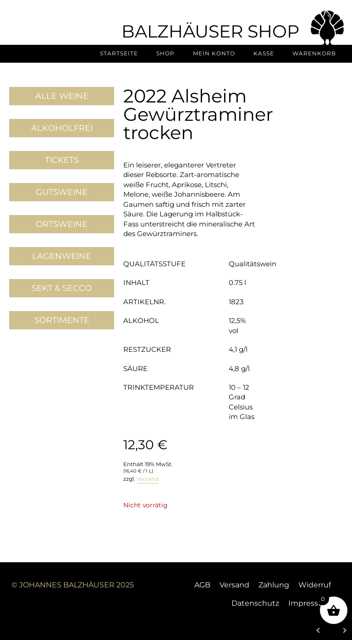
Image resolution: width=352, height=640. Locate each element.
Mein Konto (214, 53)
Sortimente (61, 320)
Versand (148, 478)
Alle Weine (61, 96)
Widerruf (314, 585)
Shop (165, 53)
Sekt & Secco (62, 288)
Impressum (309, 603)
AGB (202, 585)
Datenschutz (255, 603)
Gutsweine (62, 192)
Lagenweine (61, 256)
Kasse (263, 53)
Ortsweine (62, 224)
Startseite (119, 53)
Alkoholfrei (62, 128)
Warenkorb (314, 53)
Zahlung (273, 585)
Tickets (62, 160)
